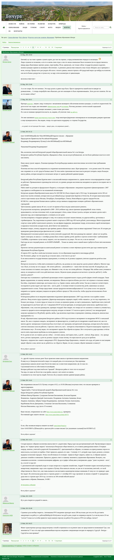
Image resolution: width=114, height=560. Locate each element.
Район (21, 24)
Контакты (18, 31)
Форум (67, 27)
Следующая (58, 47)
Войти (83, 26)
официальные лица (54, 106)
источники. (65, 106)
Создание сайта (98, 556)
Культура (51, 24)
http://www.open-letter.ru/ (55, 412)
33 (52, 47)
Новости (12, 24)
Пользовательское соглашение (40, 556)
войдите (19, 545)
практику (30, 103)
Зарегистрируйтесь (8, 545)
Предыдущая (15, 47)
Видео (58, 27)
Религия (41, 24)
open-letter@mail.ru (60, 425)
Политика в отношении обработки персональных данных (67, 556)
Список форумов (13, 37)
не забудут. (74, 112)
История (31, 24)
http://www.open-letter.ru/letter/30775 (57, 414)
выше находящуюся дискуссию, (45, 117)
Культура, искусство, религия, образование (41, 37)
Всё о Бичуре (23, 37)
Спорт (42, 27)
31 (46, 47)
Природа (62, 24)
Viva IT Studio (107, 556)
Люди (25, 27)
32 (49, 47)
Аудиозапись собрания (28, 485)
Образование (14, 27)
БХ (10, 31)
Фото (50, 27)
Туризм (33, 27)
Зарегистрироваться (84, 28)
